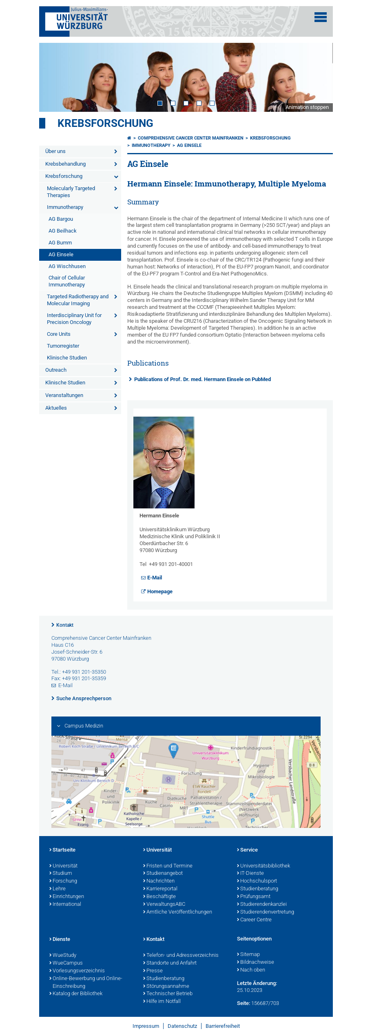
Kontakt (64, 625)
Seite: (243, 1003)
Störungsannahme (166, 986)
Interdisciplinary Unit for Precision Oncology (74, 318)
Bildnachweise (255, 962)
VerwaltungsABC (164, 904)
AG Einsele (61, 254)
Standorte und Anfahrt (170, 963)
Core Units (59, 334)
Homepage (160, 591)
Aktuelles (56, 408)
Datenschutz (182, 1026)
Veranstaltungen (64, 395)
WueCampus (66, 963)
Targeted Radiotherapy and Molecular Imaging (77, 299)
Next (318, 77)
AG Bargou (61, 219)
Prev (53, 77)
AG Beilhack (63, 231)
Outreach (55, 370)
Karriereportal (160, 889)
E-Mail (154, 578)
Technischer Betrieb (168, 994)
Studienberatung (257, 889)
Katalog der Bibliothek (75, 994)
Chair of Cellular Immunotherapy (67, 281)
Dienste (59, 939)
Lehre (57, 889)
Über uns (55, 151)
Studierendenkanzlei (262, 904)
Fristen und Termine (168, 866)
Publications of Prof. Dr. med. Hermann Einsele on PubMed (202, 379)
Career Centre (254, 920)
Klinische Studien (67, 358)
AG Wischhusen (67, 266)
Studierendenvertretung (265, 912)
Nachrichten (159, 881)
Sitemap (248, 954)
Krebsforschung (105, 123)
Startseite (62, 850)
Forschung (63, 881)
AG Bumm (60, 243)
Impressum (146, 1026)
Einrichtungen (66, 897)
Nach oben (251, 970)
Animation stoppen (307, 107)
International (65, 904)
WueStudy (62, 955)
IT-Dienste (250, 873)
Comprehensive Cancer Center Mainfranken (191, 138)
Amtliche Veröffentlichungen (177, 912)
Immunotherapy (65, 207)
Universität (63, 866)
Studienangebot (163, 873)
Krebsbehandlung (65, 164)
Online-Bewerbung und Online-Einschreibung (85, 982)
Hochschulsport (257, 881)
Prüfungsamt (253, 897)
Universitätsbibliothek (263, 866)
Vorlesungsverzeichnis (77, 971)
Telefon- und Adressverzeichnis (181, 955)
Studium (60, 873)
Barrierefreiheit (223, 1026)
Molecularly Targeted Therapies (71, 191)
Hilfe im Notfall (162, 1001)
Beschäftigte (159, 897)
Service (247, 850)
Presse (153, 971)
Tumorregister (63, 346)
